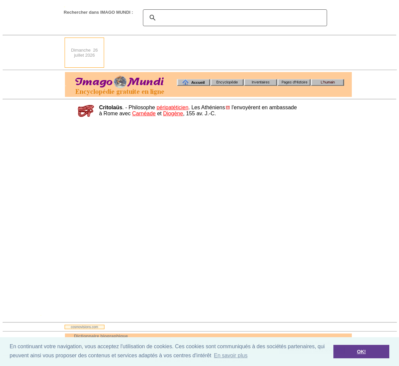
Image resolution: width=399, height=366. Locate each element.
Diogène (173, 113)
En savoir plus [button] (231, 355)
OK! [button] (361, 351)
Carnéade (144, 113)
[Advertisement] (230, 53)
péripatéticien (172, 107)
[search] (234, 18)
